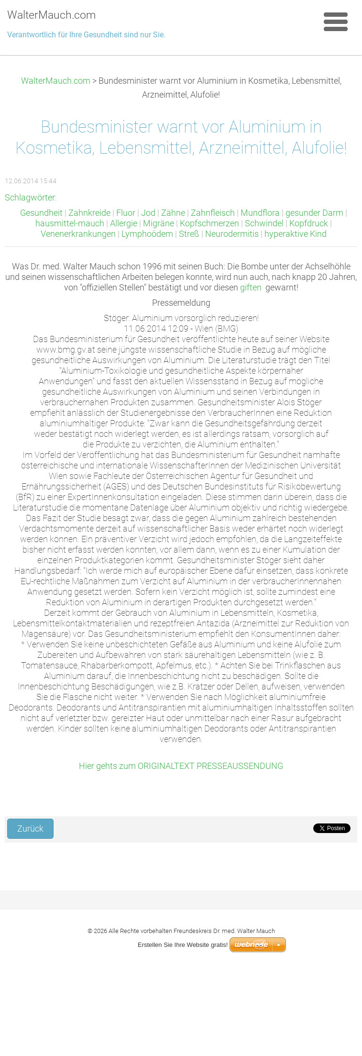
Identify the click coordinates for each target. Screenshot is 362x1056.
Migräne (158, 223)
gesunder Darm (314, 213)
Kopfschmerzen (209, 223)
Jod (148, 213)
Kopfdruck (308, 223)
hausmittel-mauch (69, 223)
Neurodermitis (232, 234)
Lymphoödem (147, 234)
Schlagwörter (30, 197)
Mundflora (260, 213)
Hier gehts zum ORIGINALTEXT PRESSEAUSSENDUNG (181, 766)
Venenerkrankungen (78, 234)
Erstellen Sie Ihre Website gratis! (183, 944)
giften (251, 287)
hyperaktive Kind (295, 234)
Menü (335, 21)
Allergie (123, 223)
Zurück (30, 829)
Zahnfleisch (213, 213)
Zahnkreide (89, 213)
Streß (189, 234)
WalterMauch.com (55, 81)
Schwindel (264, 223)
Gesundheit (41, 213)
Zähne (173, 213)
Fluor (125, 213)
